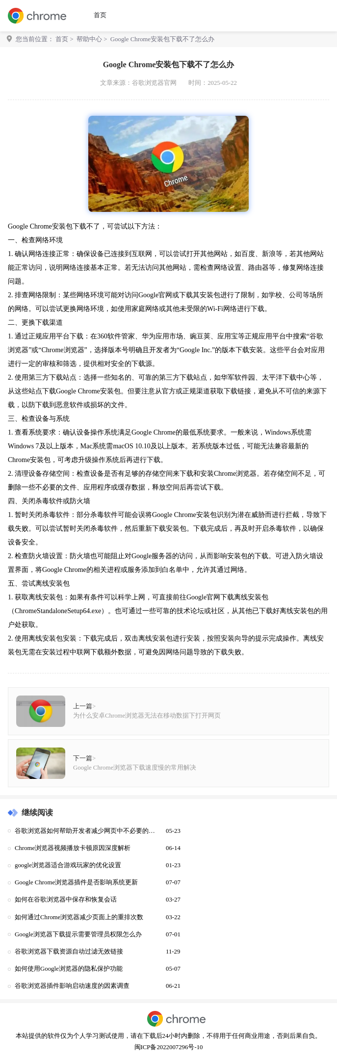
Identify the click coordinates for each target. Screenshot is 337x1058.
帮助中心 (89, 39)
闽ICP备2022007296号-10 (168, 1047)
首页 (100, 15)
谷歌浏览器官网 (154, 82)
